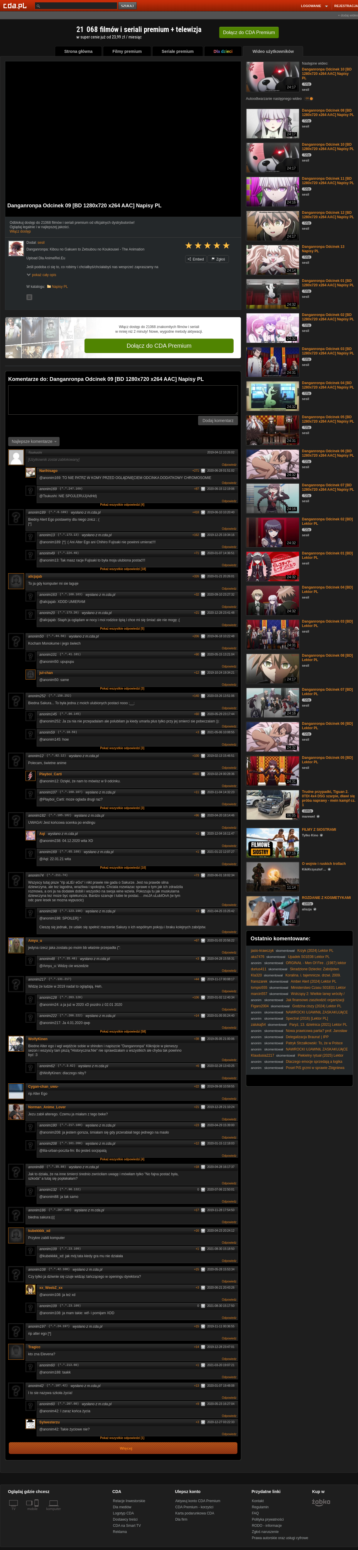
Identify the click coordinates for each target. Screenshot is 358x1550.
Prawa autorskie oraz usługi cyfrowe (280, 1538)
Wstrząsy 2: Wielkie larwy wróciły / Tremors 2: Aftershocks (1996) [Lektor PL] (298, 996)
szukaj (128, 6)
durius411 (258, 969)
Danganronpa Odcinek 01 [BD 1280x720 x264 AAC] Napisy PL (328, 283)
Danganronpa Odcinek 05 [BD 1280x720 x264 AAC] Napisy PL (328, 419)
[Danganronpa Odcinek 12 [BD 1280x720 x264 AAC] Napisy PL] (272, 225)
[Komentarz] (123, 400)
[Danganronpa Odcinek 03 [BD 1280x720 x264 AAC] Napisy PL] (272, 361)
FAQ (255, 1513)
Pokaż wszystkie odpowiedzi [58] (123, 1031)
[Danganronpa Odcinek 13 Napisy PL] (272, 259)
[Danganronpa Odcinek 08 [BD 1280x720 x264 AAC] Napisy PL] (272, 123)
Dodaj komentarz (218, 420)
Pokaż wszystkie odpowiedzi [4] (122, 504)
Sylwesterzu (49, 1422)
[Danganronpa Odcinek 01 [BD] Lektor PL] (272, 566)
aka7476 (257, 957)
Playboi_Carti (50, 774)
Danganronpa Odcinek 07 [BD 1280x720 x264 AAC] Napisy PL (328, 487)
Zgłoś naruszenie (265, 1532)
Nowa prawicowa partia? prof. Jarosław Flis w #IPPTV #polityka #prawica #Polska (299, 1033)
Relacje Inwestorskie (129, 1501)
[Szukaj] (76, 5)
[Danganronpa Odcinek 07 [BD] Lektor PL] (272, 702)
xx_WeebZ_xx (51, 1288)
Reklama (120, 1532)
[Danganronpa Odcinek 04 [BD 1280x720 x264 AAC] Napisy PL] (272, 396)
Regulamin (260, 1507)
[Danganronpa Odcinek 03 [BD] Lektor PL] (272, 634)
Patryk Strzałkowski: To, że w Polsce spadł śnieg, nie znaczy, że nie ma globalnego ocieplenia (297, 1045)
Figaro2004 (260, 1006)
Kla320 (256, 975)
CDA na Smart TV (127, 1526)
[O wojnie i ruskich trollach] (272, 876)
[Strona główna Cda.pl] (16, 5)
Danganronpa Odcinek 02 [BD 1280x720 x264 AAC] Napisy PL (328, 317)
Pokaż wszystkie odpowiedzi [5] (122, 628)
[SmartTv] (37, 1512)
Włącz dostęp (20, 231)
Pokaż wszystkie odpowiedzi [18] (123, 569)
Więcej (126, 1448)
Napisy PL (60, 287)
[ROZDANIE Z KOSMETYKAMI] (272, 910)
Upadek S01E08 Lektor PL (309, 957)
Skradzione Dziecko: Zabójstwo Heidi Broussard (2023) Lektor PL (295, 971)
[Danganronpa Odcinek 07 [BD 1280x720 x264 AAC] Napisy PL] (272, 498)
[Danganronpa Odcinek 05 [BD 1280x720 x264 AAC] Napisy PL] (272, 430)
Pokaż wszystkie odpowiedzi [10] (123, 867)
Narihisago (48, 471)
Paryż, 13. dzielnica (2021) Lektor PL (318, 1025)
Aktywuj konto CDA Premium (197, 1501)
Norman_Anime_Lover (47, 1107)
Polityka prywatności (268, 1519)
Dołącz (249, 32)
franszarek (259, 981)
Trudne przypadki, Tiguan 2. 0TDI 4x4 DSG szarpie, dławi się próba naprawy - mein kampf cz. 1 (328, 798)
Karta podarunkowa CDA (194, 1513)
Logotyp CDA (123, 1513)
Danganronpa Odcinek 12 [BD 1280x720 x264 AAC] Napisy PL (328, 215)
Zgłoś (218, 259)
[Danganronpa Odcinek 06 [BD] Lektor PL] (272, 736)
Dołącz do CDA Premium (158, 345)
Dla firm (181, 1519)
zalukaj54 (258, 1025)
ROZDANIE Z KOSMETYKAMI (326, 898)
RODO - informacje (267, 1526)
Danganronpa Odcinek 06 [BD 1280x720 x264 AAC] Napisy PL (328, 453)
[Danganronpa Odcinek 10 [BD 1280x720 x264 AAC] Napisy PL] (272, 76)
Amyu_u (35, 941)
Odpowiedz (229, 464)
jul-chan (46, 673)
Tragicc (34, 1347)
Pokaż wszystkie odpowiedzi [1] (122, 1438)
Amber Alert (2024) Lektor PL (313, 981)
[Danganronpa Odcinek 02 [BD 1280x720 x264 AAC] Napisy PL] (272, 327)
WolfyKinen (38, 1039)
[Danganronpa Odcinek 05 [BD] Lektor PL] (272, 770)
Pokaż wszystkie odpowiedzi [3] (122, 688)
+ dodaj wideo (348, 15)
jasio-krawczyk (262, 951)
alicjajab (35, 576)
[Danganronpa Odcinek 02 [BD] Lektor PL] (272, 532)
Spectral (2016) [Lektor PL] (307, 1018)
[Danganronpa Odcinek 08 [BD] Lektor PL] (272, 668)
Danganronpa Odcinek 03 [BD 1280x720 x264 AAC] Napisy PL (328, 351)
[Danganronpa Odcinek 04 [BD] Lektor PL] (272, 600)
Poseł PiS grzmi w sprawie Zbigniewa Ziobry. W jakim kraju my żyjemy (298, 1070)
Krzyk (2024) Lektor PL (315, 951)
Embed (196, 259)
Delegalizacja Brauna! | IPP (307, 1037)
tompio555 (259, 988)
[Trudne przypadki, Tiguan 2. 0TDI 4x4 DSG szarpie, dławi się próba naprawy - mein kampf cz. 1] (272, 804)
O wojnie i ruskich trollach (324, 864)
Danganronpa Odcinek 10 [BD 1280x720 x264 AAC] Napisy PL (327, 73)
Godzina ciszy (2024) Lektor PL (316, 1006)
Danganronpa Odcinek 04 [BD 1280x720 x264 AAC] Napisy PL (328, 385)
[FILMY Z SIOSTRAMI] (272, 842)
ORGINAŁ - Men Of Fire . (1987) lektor (316, 963)
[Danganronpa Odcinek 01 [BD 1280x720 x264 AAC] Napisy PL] (272, 293)
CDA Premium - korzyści (194, 1507)
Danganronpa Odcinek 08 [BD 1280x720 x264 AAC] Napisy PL (328, 112)
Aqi (42, 834)
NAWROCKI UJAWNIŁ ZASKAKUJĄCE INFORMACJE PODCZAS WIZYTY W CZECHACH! (299, 1014)
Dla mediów (122, 1507)
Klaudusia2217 (262, 1055)
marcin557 (259, 994)
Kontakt (258, 1501)
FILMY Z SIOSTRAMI (319, 830)
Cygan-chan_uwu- (43, 1087)
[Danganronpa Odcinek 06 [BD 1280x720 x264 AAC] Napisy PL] (272, 464)
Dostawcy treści (125, 1519)
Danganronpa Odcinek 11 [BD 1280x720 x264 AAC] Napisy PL (328, 180)
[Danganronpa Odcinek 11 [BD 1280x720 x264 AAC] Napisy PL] (272, 191)
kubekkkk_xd (39, 1231)
